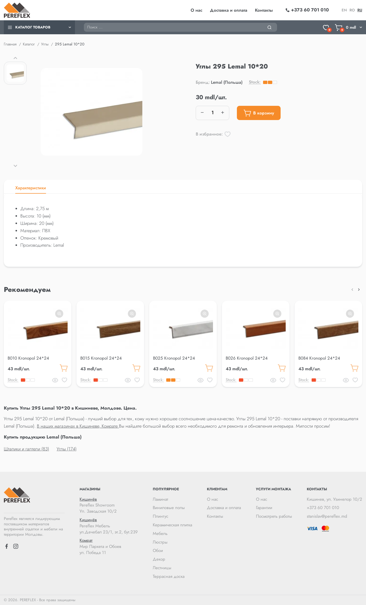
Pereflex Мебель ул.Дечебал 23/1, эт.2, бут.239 (109, 526)
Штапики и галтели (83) (26, 449)
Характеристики (30, 188)
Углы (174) (67, 449)
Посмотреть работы (274, 516)
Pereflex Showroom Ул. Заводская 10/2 (109, 505)
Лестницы (162, 568)
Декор (159, 559)
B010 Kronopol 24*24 (28, 358)
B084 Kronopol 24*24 (319, 358)
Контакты (264, 10)
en (344, 10)
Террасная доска (169, 576)
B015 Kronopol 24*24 (101, 358)
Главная (10, 44)
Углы (45, 44)
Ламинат (160, 499)
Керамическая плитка (172, 525)
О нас (196, 10)
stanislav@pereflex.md (327, 516)
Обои (158, 550)
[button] (15, 58)
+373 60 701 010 (323, 508)
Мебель (160, 533)
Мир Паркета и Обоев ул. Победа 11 (109, 546)
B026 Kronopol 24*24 (247, 358)
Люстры (160, 542)
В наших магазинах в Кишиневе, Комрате (78, 426)
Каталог (29, 44)
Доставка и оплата (228, 10)
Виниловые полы (169, 508)
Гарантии (264, 508)
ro (352, 10)
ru (359, 10)
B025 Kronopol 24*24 (174, 358)
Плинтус (160, 516)
